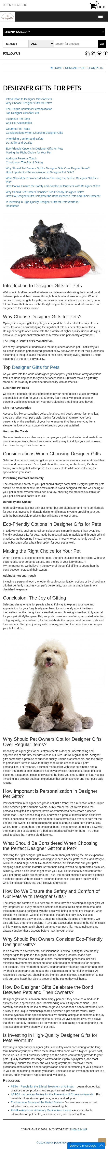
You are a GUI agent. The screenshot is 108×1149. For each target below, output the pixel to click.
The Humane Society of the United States (36, 1102)
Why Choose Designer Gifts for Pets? (29, 103)
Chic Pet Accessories (19, 122)
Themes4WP (78, 1129)
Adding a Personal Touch (21, 158)
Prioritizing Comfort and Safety (24, 138)
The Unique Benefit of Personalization (29, 109)
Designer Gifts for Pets (35, 367)
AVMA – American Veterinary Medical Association (41, 1110)
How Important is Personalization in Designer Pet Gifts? (40, 172)
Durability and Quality (19, 142)
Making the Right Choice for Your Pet (28, 152)
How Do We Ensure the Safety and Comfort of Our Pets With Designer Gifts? (53, 186)
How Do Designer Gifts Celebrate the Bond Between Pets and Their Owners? (53, 196)
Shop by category (17, 31)
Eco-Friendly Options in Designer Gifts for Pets (34, 148)
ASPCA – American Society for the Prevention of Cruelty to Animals (52, 1094)
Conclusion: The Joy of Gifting (24, 162)
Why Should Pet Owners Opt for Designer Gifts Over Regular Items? (48, 168)
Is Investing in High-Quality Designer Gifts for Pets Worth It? (42, 202)
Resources (12, 205)
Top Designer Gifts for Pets (22, 113)
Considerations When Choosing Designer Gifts (34, 132)
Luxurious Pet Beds (18, 118)
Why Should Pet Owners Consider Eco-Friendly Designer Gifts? (45, 192)
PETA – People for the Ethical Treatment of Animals (42, 1086)
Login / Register (14, 5)
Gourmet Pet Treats (18, 128)
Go (102, 43)
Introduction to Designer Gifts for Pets (29, 99)
